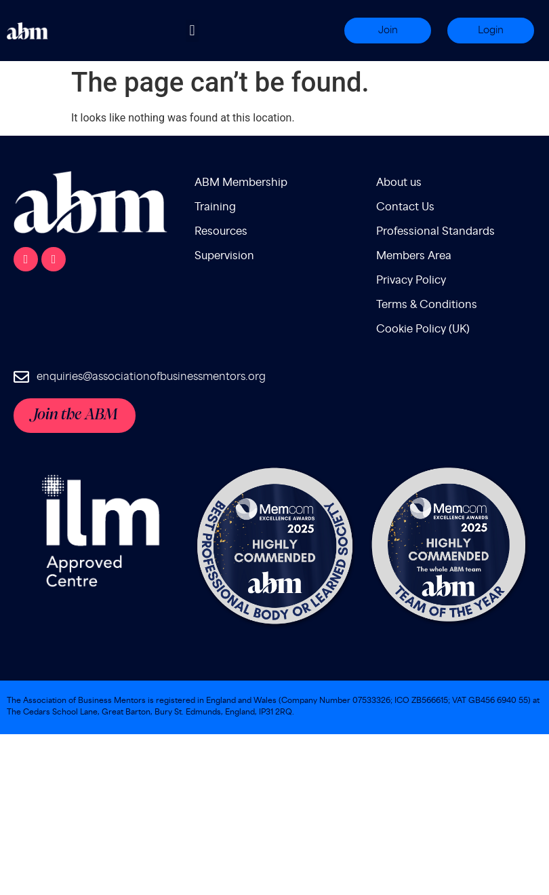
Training (215, 207)
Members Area (413, 256)
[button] (192, 31)
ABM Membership (241, 183)
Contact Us (405, 207)
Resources (221, 232)
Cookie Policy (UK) (423, 329)
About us (399, 183)
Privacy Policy (411, 280)
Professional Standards (435, 232)
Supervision (224, 256)
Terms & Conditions (426, 305)
